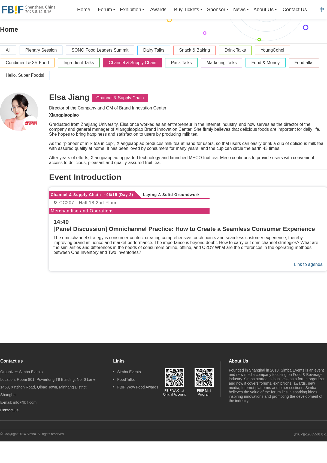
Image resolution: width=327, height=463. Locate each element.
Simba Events (129, 372)
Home (83, 9)
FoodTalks (126, 379)
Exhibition (130, 9)
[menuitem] (83, 9)
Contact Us (295, 9)
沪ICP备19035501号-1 (310, 434)
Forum (105, 9)
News (239, 9)
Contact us (9, 410)
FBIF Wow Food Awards (137, 387)
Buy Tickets (186, 9)
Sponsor (216, 9)
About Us (263, 9)
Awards (158, 9)
